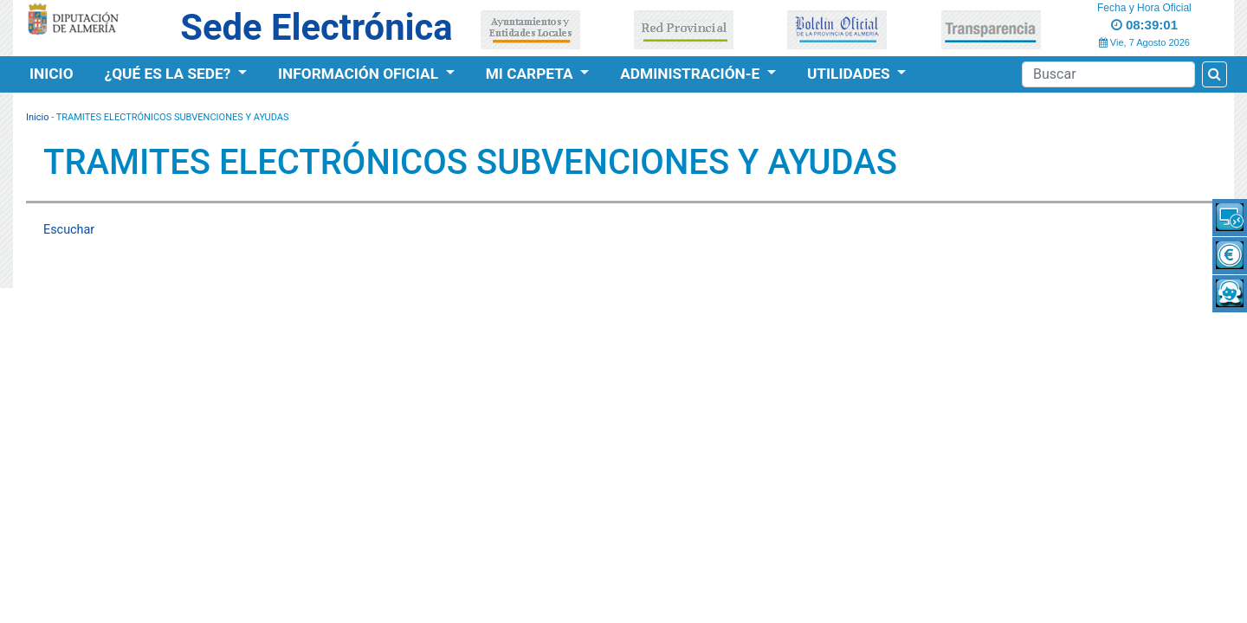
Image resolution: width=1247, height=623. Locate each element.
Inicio (51, 73)
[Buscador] (1108, 74)
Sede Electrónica (316, 27)
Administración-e (691, 73)
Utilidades (850, 73)
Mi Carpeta (531, 73)
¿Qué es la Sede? (170, 73)
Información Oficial (360, 73)
